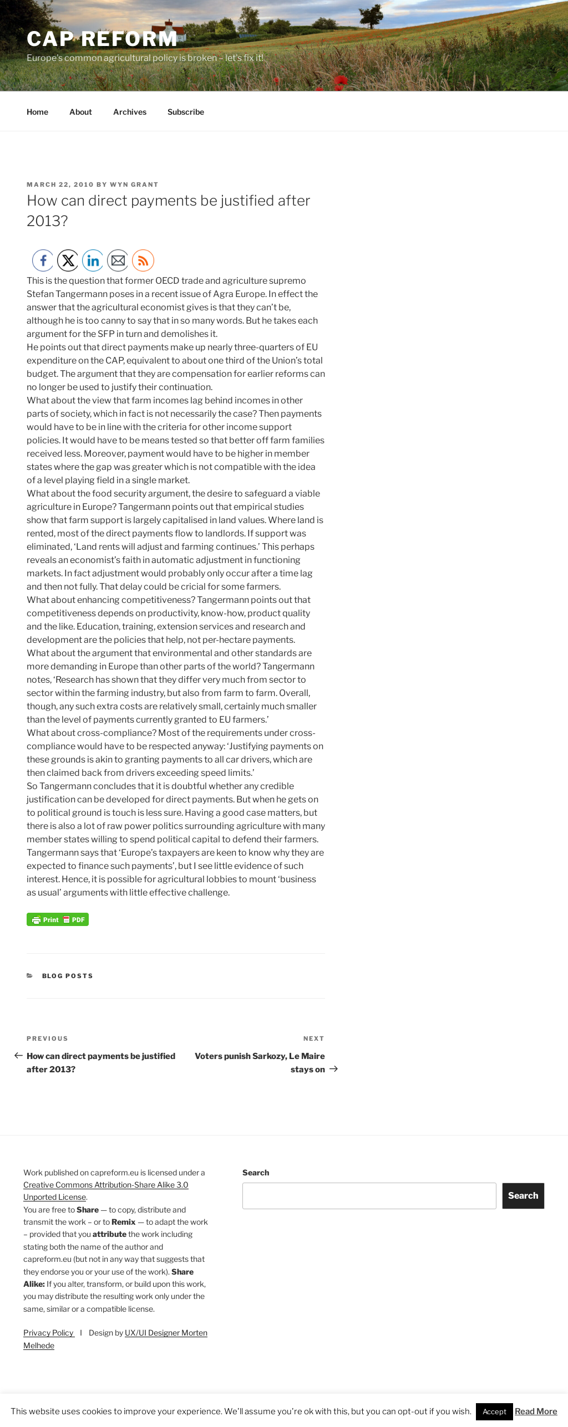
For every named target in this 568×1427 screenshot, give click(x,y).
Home (37, 111)
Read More (536, 1411)
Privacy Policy (49, 1332)
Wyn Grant (134, 184)
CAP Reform (103, 39)
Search (255, 1172)
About (80, 111)
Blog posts (68, 976)
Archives (129, 111)
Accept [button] (494, 1411)
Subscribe (186, 111)
